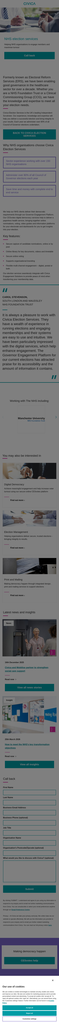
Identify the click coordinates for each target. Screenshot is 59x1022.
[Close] (52, 980)
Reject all (29, 1013)
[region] (29, 999)
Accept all (29, 1008)
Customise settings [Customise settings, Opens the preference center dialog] (29, 1019)
